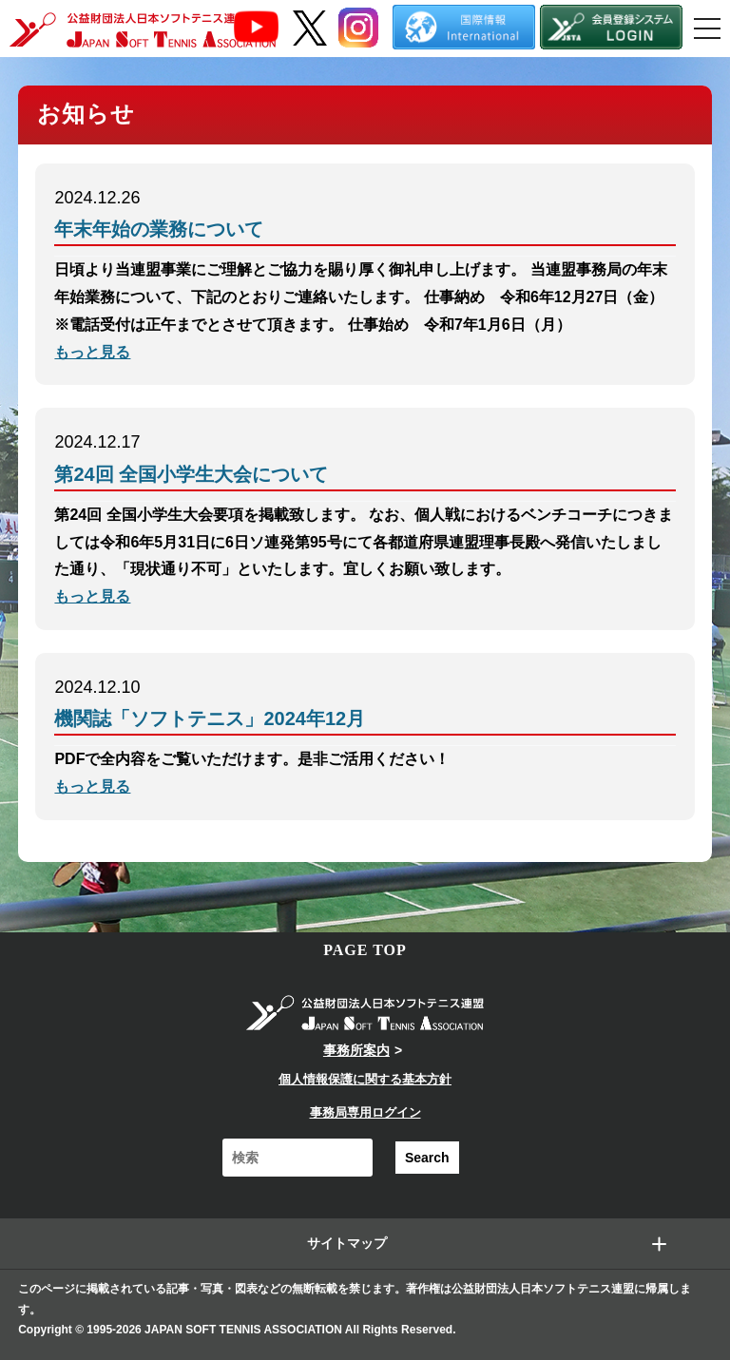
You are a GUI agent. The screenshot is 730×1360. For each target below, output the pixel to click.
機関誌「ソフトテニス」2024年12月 (209, 718)
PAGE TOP (365, 950)
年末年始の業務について (158, 229)
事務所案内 (356, 1050)
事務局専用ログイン (365, 1112)
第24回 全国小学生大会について (191, 474)
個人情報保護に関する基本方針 (365, 1079)
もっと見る (92, 352)
